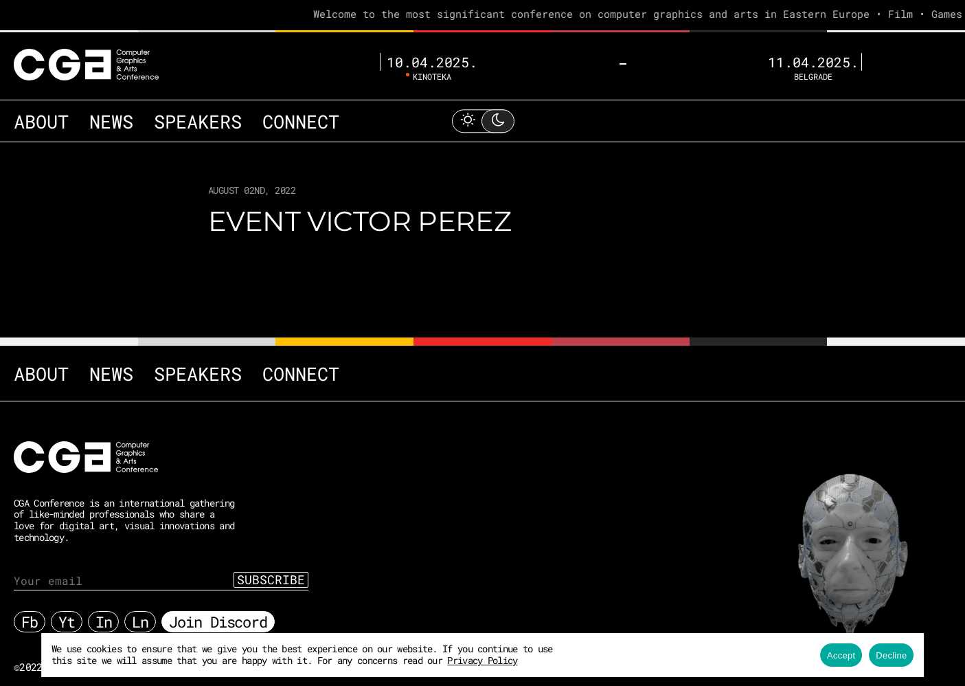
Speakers (162, 98)
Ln (140, 615)
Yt (66, 615)
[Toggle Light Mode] (483, 98)
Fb (29, 615)
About (34, 98)
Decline (902, 655)
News (92, 98)
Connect (244, 98)
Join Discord (218, 615)
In (103, 615)
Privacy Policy (446, 660)
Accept (853, 655)
